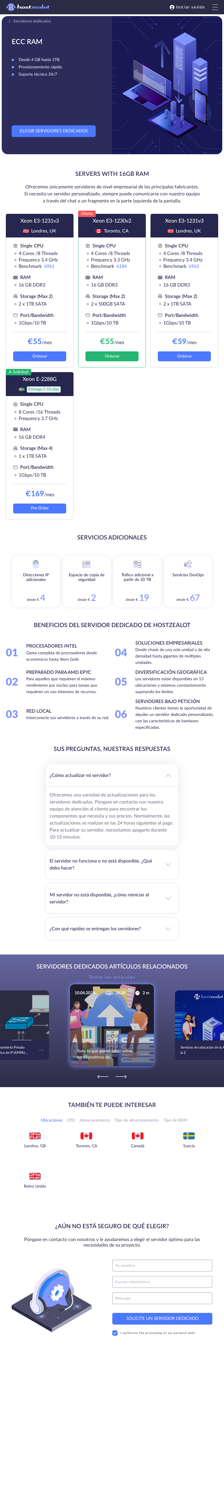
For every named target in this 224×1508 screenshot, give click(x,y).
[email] (162, 1282)
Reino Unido (35, 1186)
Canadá (137, 1146)
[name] (162, 1265)
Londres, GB (35, 1146)
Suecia (189, 1146)
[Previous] (102, 1076)
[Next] (121, 1076)
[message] (162, 1298)
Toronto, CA (86, 1146)
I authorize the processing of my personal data (153, 1333)
